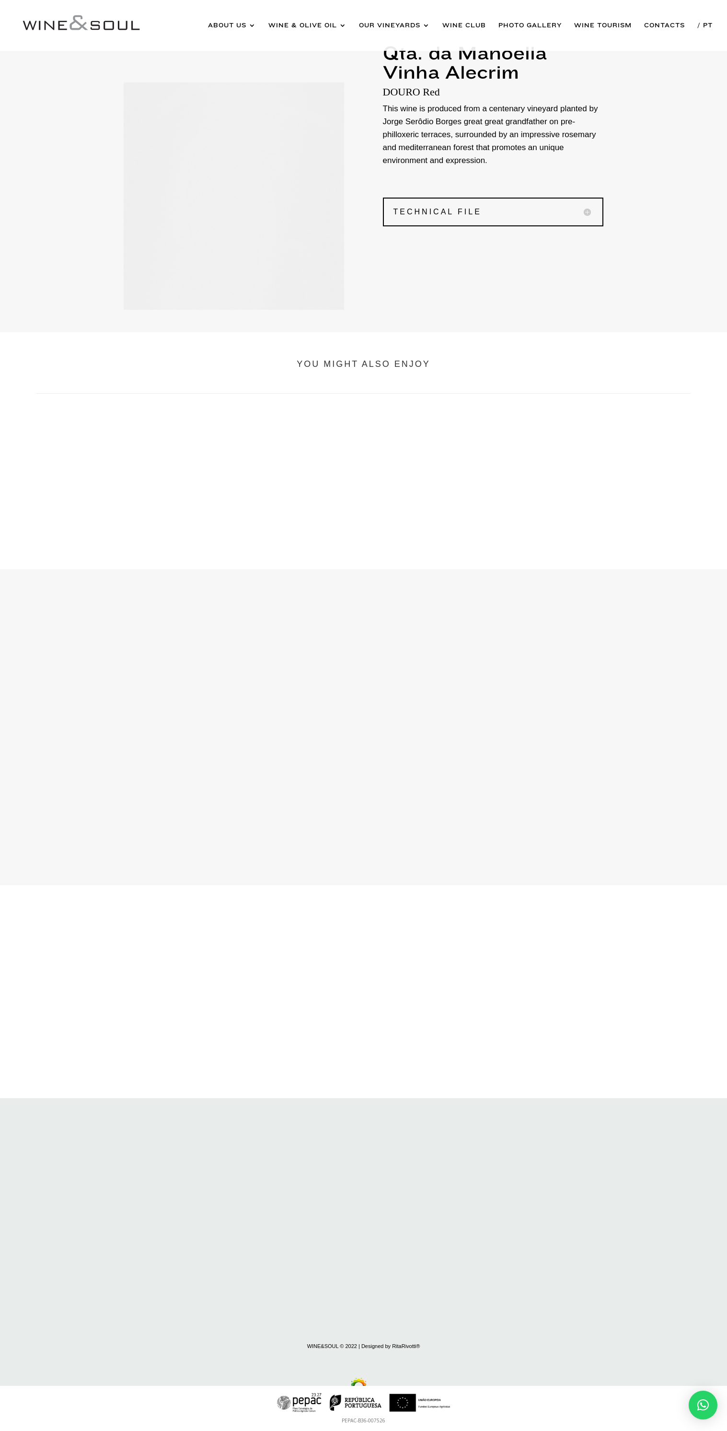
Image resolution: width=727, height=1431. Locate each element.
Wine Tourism (603, 25)
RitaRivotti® (406, 1346)
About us (227, 25)
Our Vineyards (389, 25)
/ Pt (705, 25)
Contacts (664, 25)
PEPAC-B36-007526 (363, 1420)
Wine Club (464, 25)
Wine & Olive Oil (302, 25)
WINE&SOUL (323, 1346)
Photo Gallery (530, 25)
